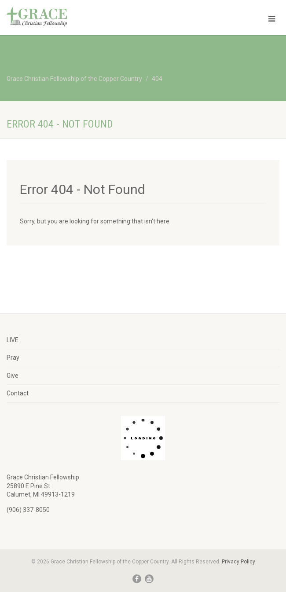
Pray (13, 357)
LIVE (12, 340)
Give (12, 375)
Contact (18, 393)
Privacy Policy (238, 562)
